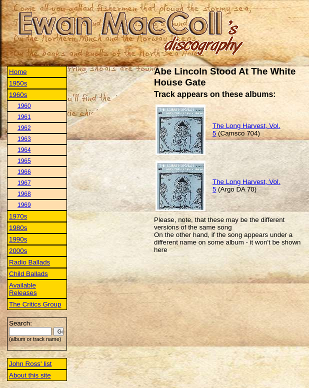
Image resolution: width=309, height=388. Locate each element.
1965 (24, 161)
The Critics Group (35, 304)
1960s (18, 94)
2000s (18, 250)
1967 (24, 183)
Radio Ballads (29, 262)
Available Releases (23, 289)
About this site (30, 375)
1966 (24, 172)
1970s (18, 216)
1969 (24, 205)
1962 (24, 128)
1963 (24, 139)
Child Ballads (28, 274)
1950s (18, 83)
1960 (24, 106)
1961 (24, 117)
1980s (18, 228)
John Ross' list (30, 364)
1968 (24, 194)
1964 (24, 150)
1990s (18, 239)
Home (18, 72)
